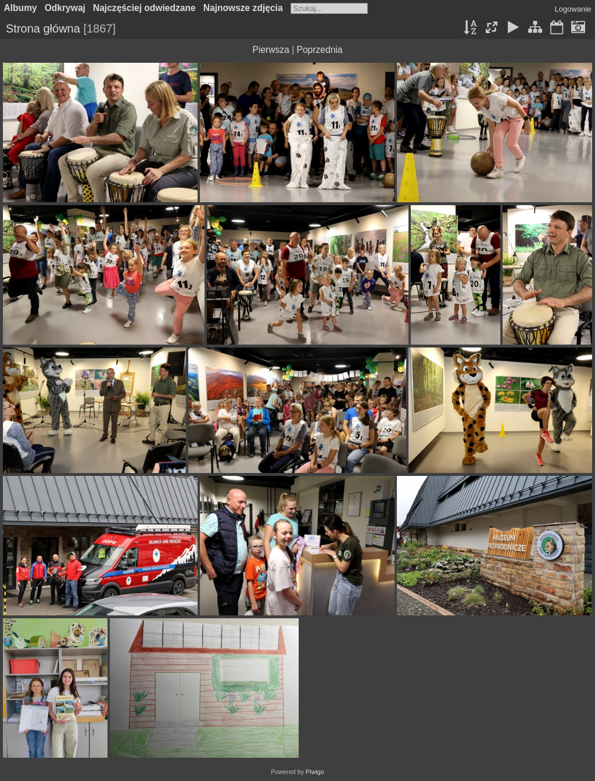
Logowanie (573, 9)
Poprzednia (320, 50)
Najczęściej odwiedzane (144, 8)
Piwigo (315, 771)
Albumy (20, 8)
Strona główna (43, 28)
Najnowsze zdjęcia (243, 8)
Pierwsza (271, 50)
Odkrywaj (65, 8)
